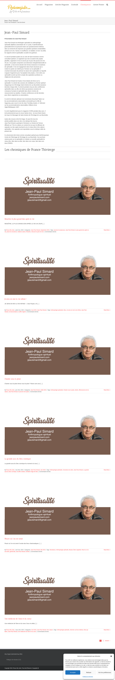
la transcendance (13, 311)
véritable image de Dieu (32, 471)
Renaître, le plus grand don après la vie (19, 219)
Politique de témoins (88, 676)
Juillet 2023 (43, 390)
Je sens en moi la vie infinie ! (15, 299)
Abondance (53, 549)
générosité (12, 551)
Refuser (88, 672)
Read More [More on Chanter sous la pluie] (106, 390)
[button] (111, 656)
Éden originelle (77, 549)
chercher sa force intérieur (76, 630)
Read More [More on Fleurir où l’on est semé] (106, 549)
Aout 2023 (34, 310)
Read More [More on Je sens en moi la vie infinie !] (106, 310)
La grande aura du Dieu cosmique (18, 459)
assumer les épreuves (59, 230)
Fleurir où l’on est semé (14, 539)
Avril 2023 (33, 630)
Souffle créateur (21, 471)
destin (76, 390)
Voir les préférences (104, 672)
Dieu (65, 310)
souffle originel (22, 311)
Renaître (28, 231)
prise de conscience (12, 231)
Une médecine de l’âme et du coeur (18, 619)
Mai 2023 (43, 549)
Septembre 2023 (45, 230)
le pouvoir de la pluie (23, 391)
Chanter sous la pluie (13, 379)
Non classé (50, 630)
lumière (28, 551)
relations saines (22, 231)
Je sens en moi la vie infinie (74, 310)
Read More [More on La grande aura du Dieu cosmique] (106, 470)
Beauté (71, 549)
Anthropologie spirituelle (57, 310)
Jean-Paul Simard (35, 230)
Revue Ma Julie (10, 230)
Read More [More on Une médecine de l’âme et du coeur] (106, 630)
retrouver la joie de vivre (37, 231)
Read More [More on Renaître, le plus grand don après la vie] (106, 230)
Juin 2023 (43, 470)
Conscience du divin (68, 470)
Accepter (73, 672)
